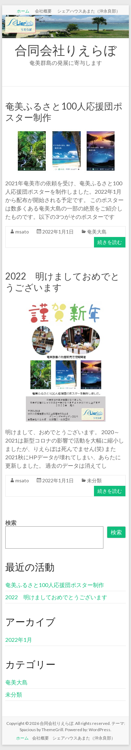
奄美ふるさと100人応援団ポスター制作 (54, 584)
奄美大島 (97, 232)
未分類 (94, 480)
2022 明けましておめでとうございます (56, 597)
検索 (10, 522)
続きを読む (109, 242)
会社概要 (43, 10)
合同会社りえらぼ (66, 50)
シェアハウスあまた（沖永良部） (88, 10)
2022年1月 (18, 639)
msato (22, 232)
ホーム (23, 10)
